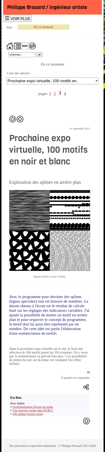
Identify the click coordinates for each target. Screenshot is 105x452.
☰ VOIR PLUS (17, 18)
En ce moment (43, 27)
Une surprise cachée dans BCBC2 (33, 410)
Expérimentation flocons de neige (33, 407)
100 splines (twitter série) (28, 414)
